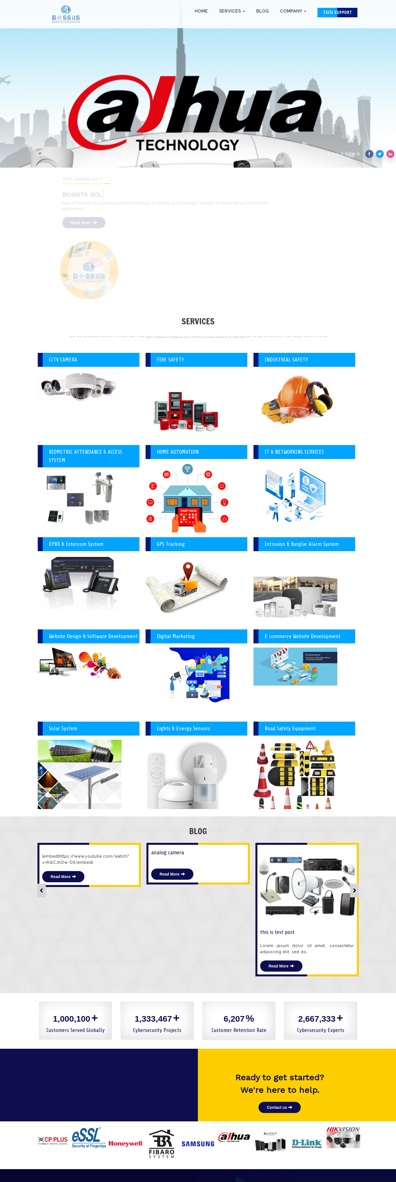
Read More (88, 222)
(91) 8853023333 (183, 1155)
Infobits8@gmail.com (228, 1156)
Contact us (279, 1055)
